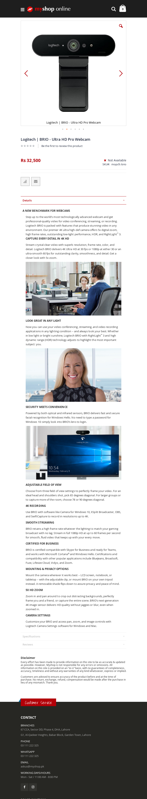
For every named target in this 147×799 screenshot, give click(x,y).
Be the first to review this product (62, 146)
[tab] (73, 200)
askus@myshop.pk (32, 766)
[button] (121, 29)
